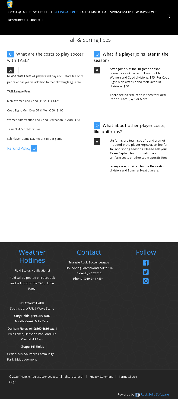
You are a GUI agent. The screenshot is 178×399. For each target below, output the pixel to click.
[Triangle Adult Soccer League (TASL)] (10, 4)
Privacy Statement (101, 377)
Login (12, 382)
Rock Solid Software (155, 394)
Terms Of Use (128, 377)
